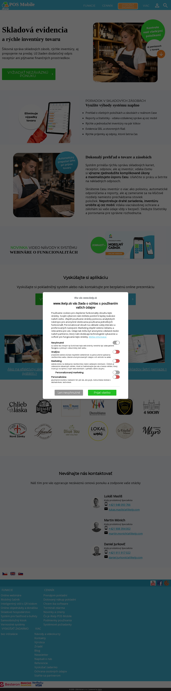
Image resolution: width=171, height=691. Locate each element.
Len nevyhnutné (69, 392)
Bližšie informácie (98, 336)
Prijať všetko (102, 392)
